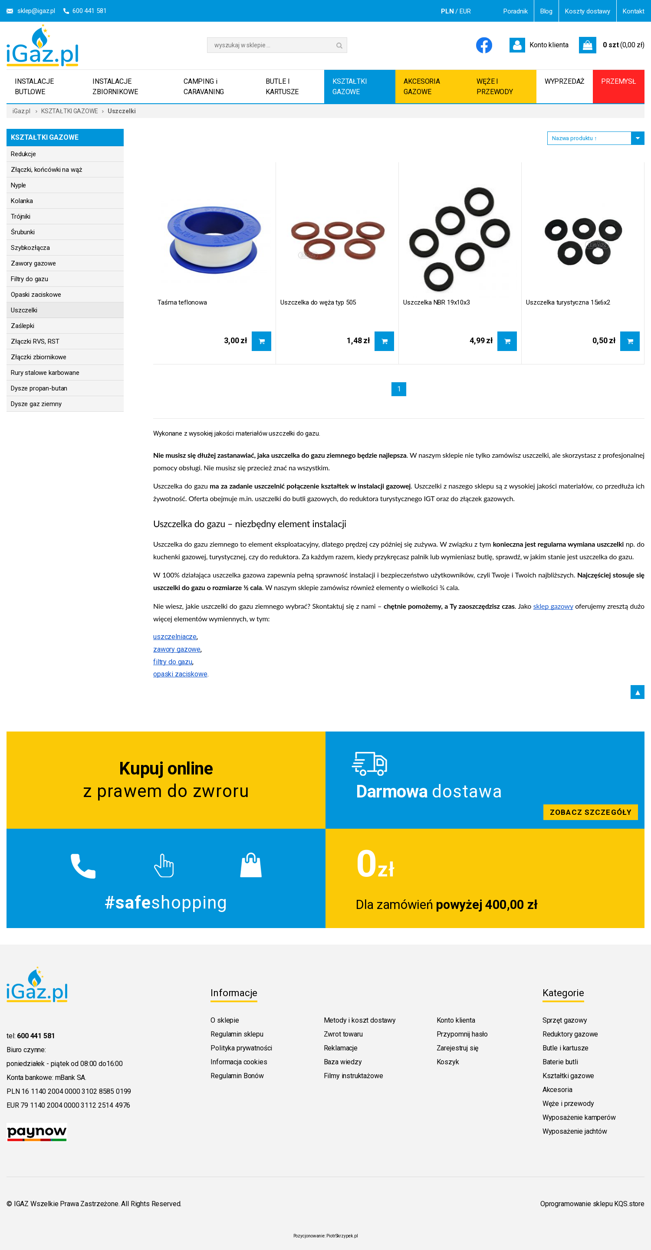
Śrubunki (23, 232)
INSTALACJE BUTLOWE (34, 86)
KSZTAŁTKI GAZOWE (349, 86)
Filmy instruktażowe (353, 1076)
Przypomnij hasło (462, 1034)
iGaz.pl (21, 111)
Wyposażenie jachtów (574, 1131)
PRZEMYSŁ (618, 81)
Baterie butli (560, 1062)
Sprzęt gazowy (564, 1020)
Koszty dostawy (587, 11)
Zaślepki (22, 326)
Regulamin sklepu (236, 1034)
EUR (465, 11)
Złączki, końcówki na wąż (46, 170)
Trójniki (20, 216)
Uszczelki (24, 310)
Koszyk (448, 1062)
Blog (546, 11)
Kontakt (633, 11)
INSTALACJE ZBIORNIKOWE (115, 86)
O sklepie (224, 1020)
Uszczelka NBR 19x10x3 (436, 302)
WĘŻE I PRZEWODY (495, 86)
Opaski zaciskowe (36, 295)
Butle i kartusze (565, 1048)
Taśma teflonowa (182, 302)
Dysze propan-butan (39, 388)
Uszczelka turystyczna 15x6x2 (568, 302)
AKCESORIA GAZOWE (422, 86)
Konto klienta (456, 1020)
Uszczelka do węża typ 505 (318, 302)
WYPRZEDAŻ (565, 81)
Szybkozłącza (30, 248)
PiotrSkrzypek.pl (342, 1236)
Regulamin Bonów (237, 1076)
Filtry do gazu (29, 279)
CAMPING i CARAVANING (204, 86)
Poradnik (515, 11)
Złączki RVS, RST (35, 341)
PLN (447, 11)
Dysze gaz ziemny (36, 404)
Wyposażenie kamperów (579, 1117)
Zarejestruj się (458, 1048)
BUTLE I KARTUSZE (282, 86)
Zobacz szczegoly (485, 780)
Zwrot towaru (343, 1034)
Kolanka (22, 201)
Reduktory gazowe (570, 1034)
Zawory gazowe (33, 263)
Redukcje (23, 154)
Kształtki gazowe (568, 1076)
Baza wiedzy (343, 1062)
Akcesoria (557, 1090)
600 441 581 (89, 11)
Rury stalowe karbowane (45, 373)
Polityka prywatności (241, 1048)
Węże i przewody (568, 1103)
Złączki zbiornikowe (38, 357)
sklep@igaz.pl (36, 11)
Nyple (18, 185)
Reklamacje (341, 1048)
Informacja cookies (238, 1062)
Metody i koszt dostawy (360, 1020)
